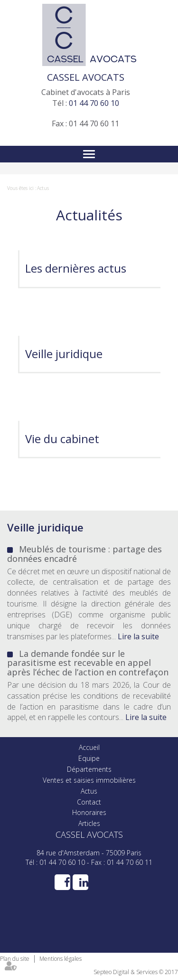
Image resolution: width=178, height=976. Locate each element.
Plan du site (14, 959)
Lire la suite (138, 636)
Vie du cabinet (62, 438)
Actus (43, 188)
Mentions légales (60, 959)
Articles (89, 823)
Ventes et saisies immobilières (89, 780)
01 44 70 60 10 (94, 103)
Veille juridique (64, 353)
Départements (89, 769)
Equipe (89, 758)
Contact (89, 801)
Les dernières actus (75, 268)
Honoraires (89, 812)
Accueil (89, 747)
